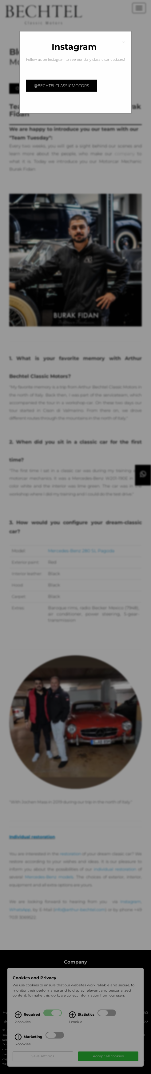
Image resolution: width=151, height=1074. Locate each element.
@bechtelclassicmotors (61, 86)
